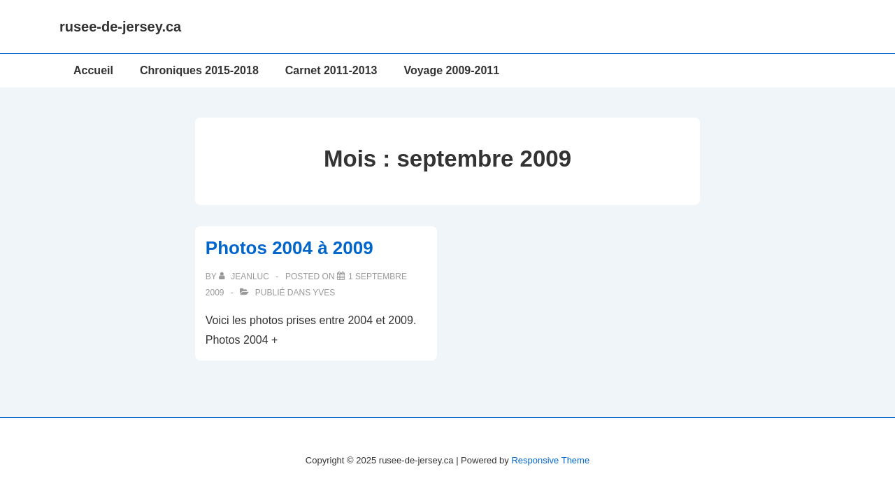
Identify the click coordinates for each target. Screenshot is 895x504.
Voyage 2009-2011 (451, 70)
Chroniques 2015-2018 (199, 70)
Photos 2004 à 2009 (289, 247)
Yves (324, 293)
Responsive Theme (550, 460)
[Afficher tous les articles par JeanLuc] (245, 276)
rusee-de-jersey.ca (120, 26)
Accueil (93, 70)
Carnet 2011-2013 (331, 70)
